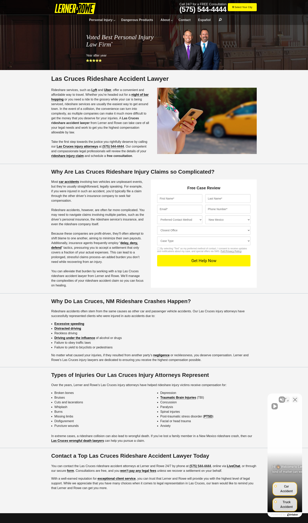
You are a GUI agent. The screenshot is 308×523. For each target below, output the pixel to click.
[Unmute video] (238, 398)
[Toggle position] (287, 398)
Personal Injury (101, 20)
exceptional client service (116, 478)
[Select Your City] (242, 7)
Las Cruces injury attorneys (77, 146)
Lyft (94, 90)
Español (204, 20)
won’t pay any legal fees (138, 470)
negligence (161, 355)
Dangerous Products (137, 20)
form (70, 470)
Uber (107, 90)
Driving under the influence (74, 338)
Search (218, 20)
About (165, 20)
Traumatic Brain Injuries (178, 397)
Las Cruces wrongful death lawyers (77, 440)
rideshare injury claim (67, 156)
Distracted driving (67, 328)
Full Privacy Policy (231, 251)
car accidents (69, 181)
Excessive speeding (69, 323)
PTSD (208, 416)
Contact (185, 20)
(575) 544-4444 (202, 9)
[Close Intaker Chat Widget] (295, 398)
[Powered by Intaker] (274, 515)
